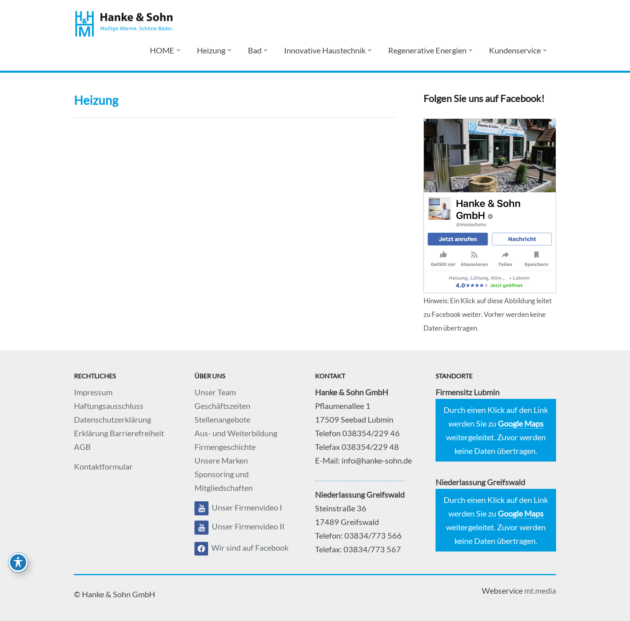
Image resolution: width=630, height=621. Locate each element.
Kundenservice (515, 50)
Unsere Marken (221, 460)
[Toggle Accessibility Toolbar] (18, 562)
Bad (255, 50)
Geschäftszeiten (222, 406)
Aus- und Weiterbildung (235, 433)
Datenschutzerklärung (112, 419)
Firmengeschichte (225, 446)
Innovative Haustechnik (325, 50)
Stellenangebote (222, 419)
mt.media (540, 590)
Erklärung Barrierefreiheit (119, 433)
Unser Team (215, 392)
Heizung (211, 50)
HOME (162, 50)
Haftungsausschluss (108, 406)
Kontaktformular (103, 466)
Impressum (93, 392)
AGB (82, 446)
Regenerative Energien (427, 50)
